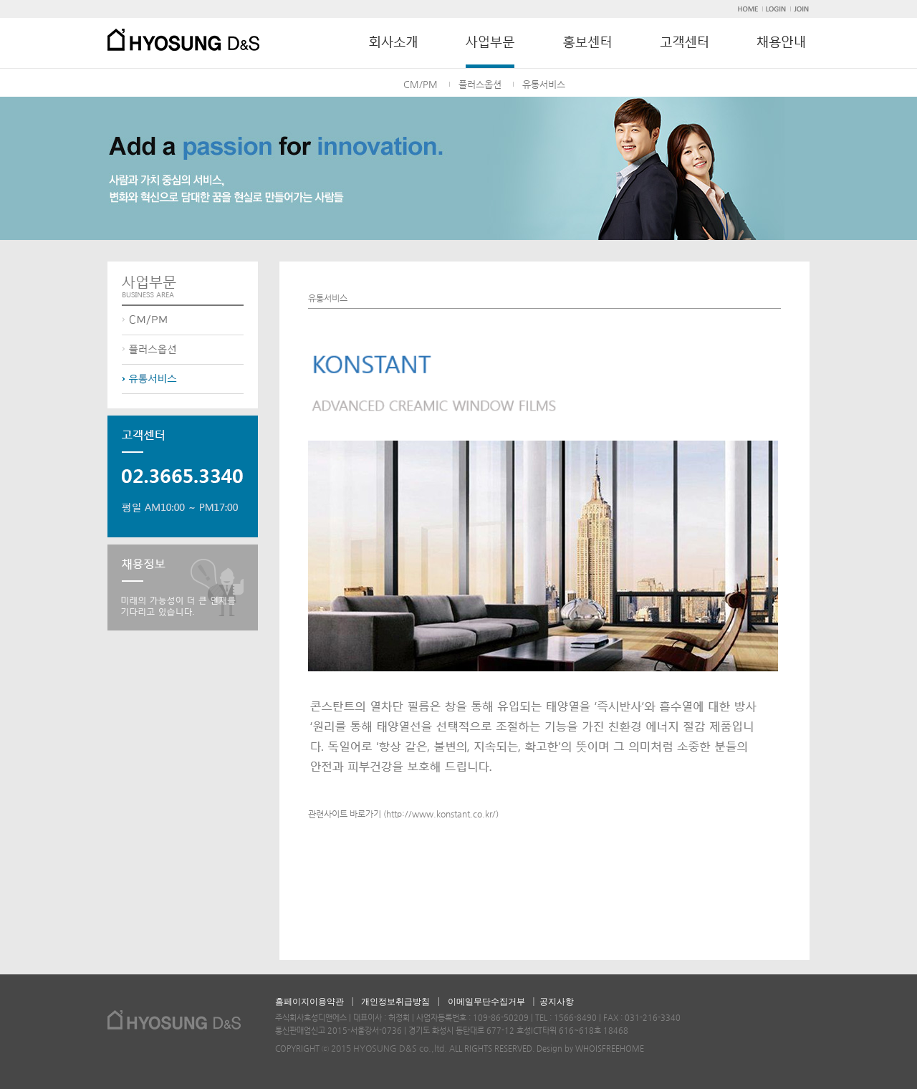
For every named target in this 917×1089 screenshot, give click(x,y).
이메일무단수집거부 (486, 1002)
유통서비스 (543, 84)
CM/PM (420, 84)
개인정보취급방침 (395, 1002)
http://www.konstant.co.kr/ (441, 814)
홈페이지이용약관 (309, 1002)
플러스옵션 (479, 84)
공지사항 (556, 1002)
